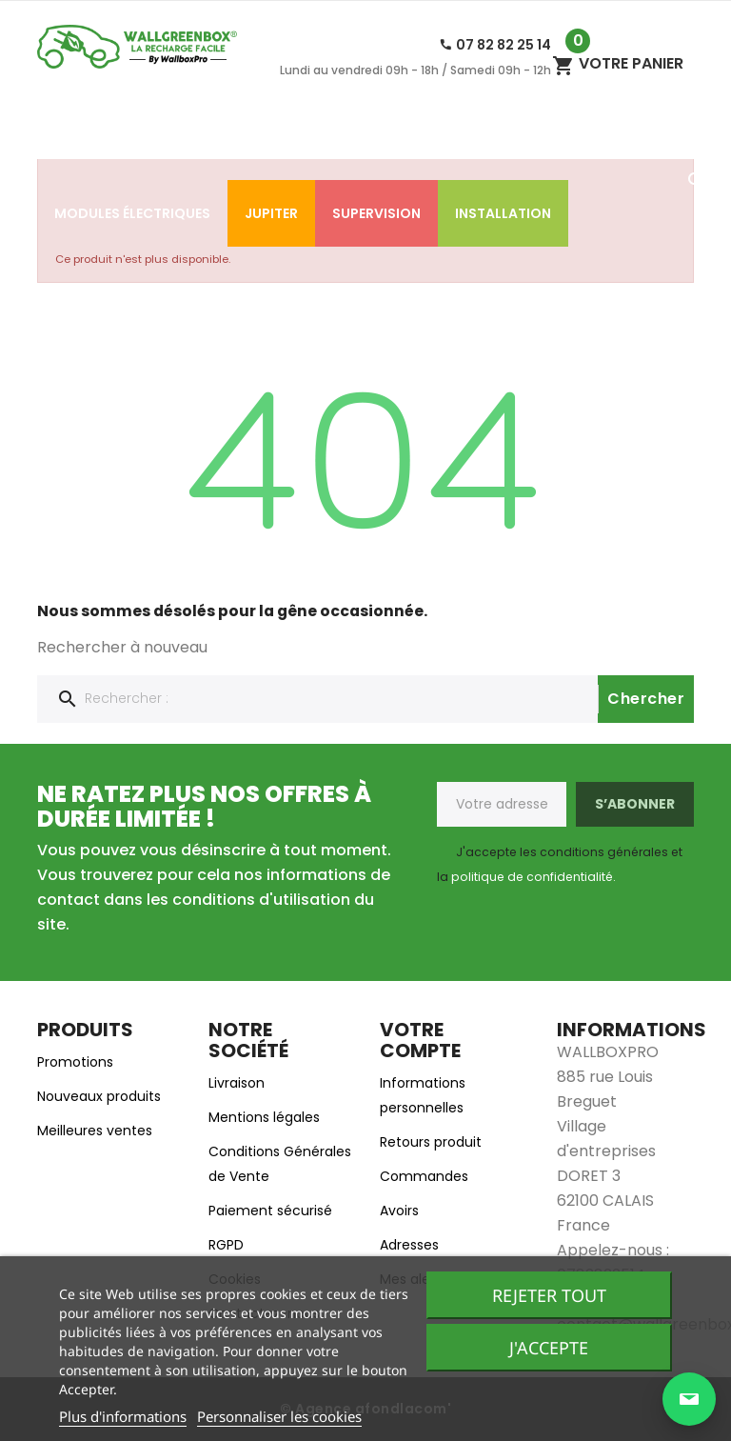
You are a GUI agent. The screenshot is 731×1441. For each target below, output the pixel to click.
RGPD (226, 1244)
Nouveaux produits (99, 1096)
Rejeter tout (549, 1295)
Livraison (236, 1082)
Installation (503, 213)
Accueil (82, 146)
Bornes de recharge (426, 146)
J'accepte (548, 1347)
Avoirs (399, 1210)
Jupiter (271, 213)
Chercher (645, 699)
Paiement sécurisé (270, 1210)
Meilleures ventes (94, 1130)
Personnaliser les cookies (279, 1416)
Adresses (409, 1244)
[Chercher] (365, 699)
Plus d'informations (123, 1416)
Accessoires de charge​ (232, 146)
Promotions (75, 1061)
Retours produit (431, 1141)
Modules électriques (132, 213)
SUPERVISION (376, 213)
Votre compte (420, 1040)
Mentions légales (264, 1117)
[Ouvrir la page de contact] (689, 1399)
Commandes (424, 1176)
